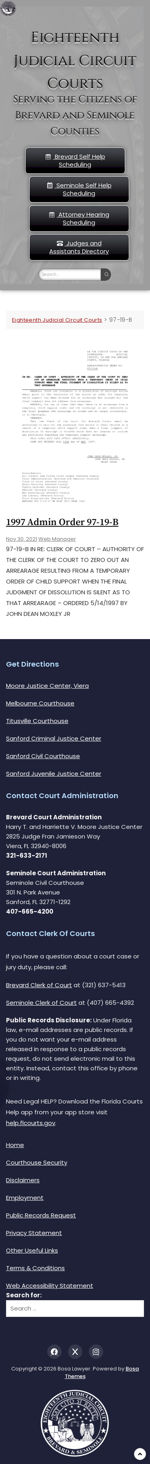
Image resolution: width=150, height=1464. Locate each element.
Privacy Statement (34, 1233)
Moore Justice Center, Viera (47, 685)
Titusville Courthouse (37, 721)
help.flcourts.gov (30, 1123)
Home (15, 1145)
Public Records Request (41, 1215)
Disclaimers (23, 1180)
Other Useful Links (32, 1250)
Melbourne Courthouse (40, 703)
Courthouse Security (36, 1162)
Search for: (24, 1295)
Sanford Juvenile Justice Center (53, 773)
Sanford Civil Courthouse (43, 756)
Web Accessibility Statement (49, 1285)
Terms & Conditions (35, 1268)
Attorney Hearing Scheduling (79, 218)
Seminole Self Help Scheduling (79, 189)
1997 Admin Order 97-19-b (62, 522)
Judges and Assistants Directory (79, 247)
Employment (25, 1197)
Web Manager (57, 539)
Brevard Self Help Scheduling (75, 160)
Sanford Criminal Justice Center (53, 738)
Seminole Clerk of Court (41, 1002)
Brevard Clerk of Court (39, 985)
